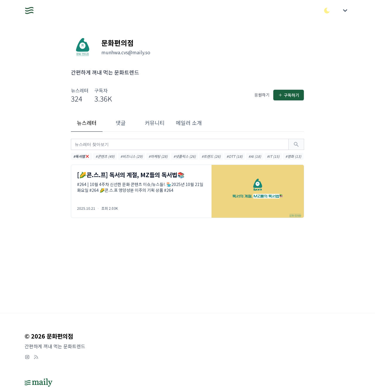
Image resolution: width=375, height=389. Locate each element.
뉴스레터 (87, 122)
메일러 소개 (189, 122)
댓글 (121, 122)
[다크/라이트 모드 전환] (326, 10)
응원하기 (262, 95)
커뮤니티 (155, 122)
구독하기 (288, 95)
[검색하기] (296, 144)
